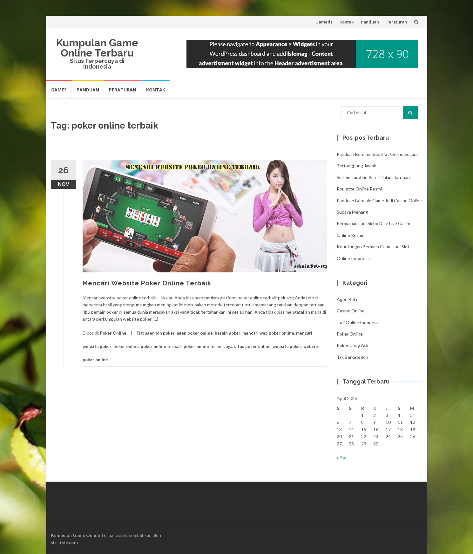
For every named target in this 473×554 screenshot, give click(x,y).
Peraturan (396, 22)
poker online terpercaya (208, 346)
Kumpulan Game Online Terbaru (97, 48)
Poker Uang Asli (352, 345)
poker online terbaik (161, 346)
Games (59, 90)
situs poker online (252, 346)
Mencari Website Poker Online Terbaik (147, 283)
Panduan (370, 22)
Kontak (347, 22)
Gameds (323, 22)
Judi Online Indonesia (358, 322)
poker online (126, 346)
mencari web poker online (268, 333)
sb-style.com (64, 542)
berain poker (227, 333)
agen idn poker (160, 333)
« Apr (342, 457)
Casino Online (351, 310)
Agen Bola (347, 299)
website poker (287, 346)
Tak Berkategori (352, 357)
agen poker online (195, 333)
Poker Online (113, 333)
